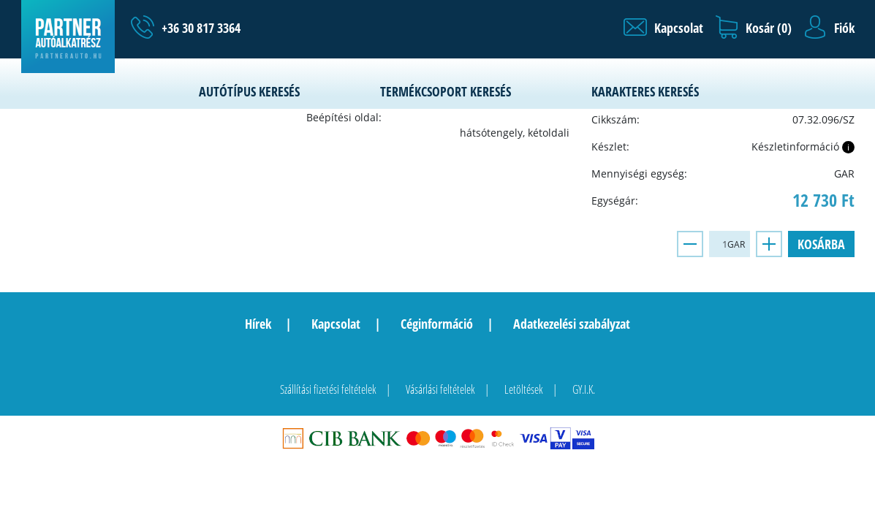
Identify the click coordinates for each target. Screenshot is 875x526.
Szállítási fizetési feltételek (328, 389)
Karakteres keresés (645, 91)
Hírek (258, 323)
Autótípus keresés (249, 91)
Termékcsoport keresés (445, 91)
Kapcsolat (335, 323)
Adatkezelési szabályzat (571, 323)
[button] (663, 28)
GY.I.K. (583, 389)
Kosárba (821, 244)
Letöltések (523, 389)
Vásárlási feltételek (440, 389)
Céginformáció (437, 323)
